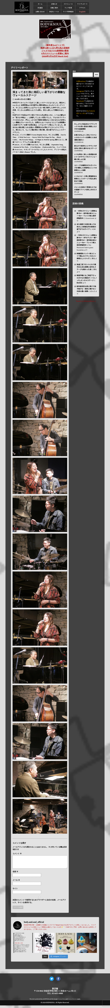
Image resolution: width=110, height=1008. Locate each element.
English (82, 12)
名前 (15, 874)
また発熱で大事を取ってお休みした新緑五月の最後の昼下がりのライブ (86, 226)
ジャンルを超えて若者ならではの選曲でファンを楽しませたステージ (85, 189)
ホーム (40, 4)
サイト (15, 891)
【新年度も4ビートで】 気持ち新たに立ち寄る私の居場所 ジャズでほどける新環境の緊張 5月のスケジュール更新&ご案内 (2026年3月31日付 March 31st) (55, 50)
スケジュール (68, 4)
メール (16, 883)
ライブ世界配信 (68, 12)
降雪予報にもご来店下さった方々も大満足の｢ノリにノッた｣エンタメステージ (87, 277)
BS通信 (40, 8)
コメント (17, 853)
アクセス (82, 8)
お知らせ (54, 4)
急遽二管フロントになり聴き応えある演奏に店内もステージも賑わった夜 (86, 266)
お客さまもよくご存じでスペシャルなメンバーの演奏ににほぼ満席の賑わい (85, 137)
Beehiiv (79, 283)
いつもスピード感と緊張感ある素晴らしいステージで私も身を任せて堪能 (85, 178)
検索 (74, 71)
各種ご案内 (54, 8)
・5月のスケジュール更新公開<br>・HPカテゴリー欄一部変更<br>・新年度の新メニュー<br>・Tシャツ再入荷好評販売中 (87, 240)
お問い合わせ (40, 12)
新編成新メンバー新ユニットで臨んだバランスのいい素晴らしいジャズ (86, 255)
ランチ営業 (68, 8)
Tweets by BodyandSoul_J (86, 301)
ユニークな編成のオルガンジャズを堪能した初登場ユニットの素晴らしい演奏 (85, 167)
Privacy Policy (61, 1001)
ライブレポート (82, 4)
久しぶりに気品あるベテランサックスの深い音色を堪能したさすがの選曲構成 (85, 126)
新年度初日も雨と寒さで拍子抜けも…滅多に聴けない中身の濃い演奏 (86, 288)
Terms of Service (72, 1001)
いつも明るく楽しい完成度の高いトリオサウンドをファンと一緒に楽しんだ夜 (85, 156)
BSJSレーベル (54, 12)
